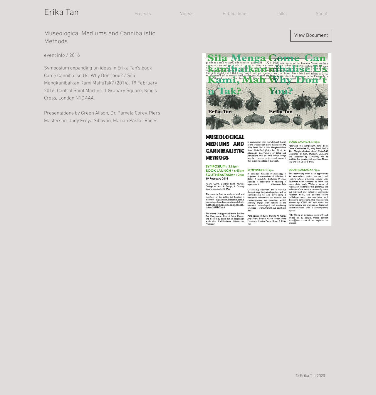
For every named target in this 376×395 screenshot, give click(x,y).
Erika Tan (61, 12)
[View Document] (311, 36)
